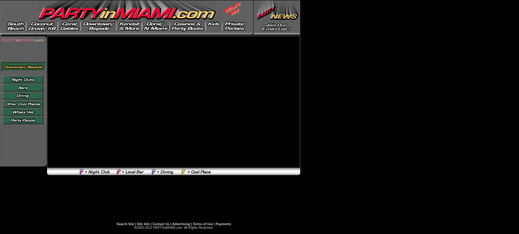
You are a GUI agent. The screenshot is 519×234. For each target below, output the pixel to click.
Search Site (125, 224)
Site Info (143, 224)
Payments (223, 224)
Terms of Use (203, 224)
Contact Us (161, 224)
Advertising (181, 224)
